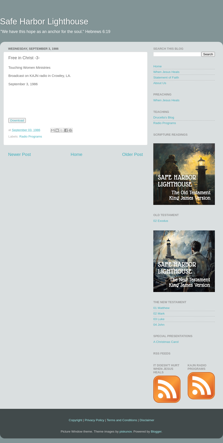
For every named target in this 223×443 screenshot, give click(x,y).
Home (76, 154)
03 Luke (158, 319)
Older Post (132, 154)
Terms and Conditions (122, 420)
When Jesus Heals (166, 72)
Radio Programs (30, 136)
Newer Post (19, 154)
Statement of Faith (166, 77)
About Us (159, 83)
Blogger (156, 431)
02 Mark (159, 313)
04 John (158, 324)
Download (17, 120)
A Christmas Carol (166, 342)
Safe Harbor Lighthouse (44, 21)
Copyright (75, 420)
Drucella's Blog (163, 117)
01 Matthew (161, 308)
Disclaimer (147, 420)
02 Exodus (160, 221)
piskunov (125, 431)
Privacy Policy (94, 420)
